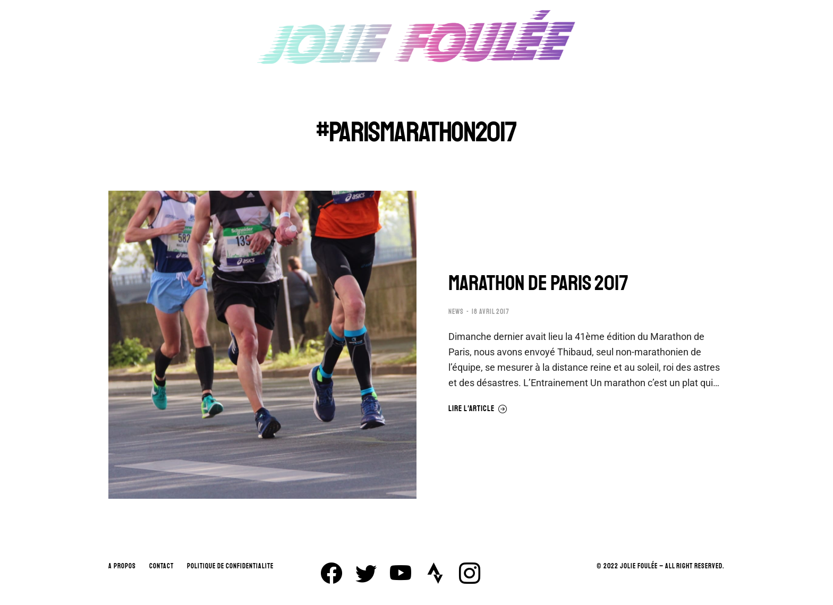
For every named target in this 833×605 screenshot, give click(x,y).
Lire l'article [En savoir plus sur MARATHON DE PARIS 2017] (477, 409)
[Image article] (262, 345)
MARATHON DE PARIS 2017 (538, 283)
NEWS (456, 312)
